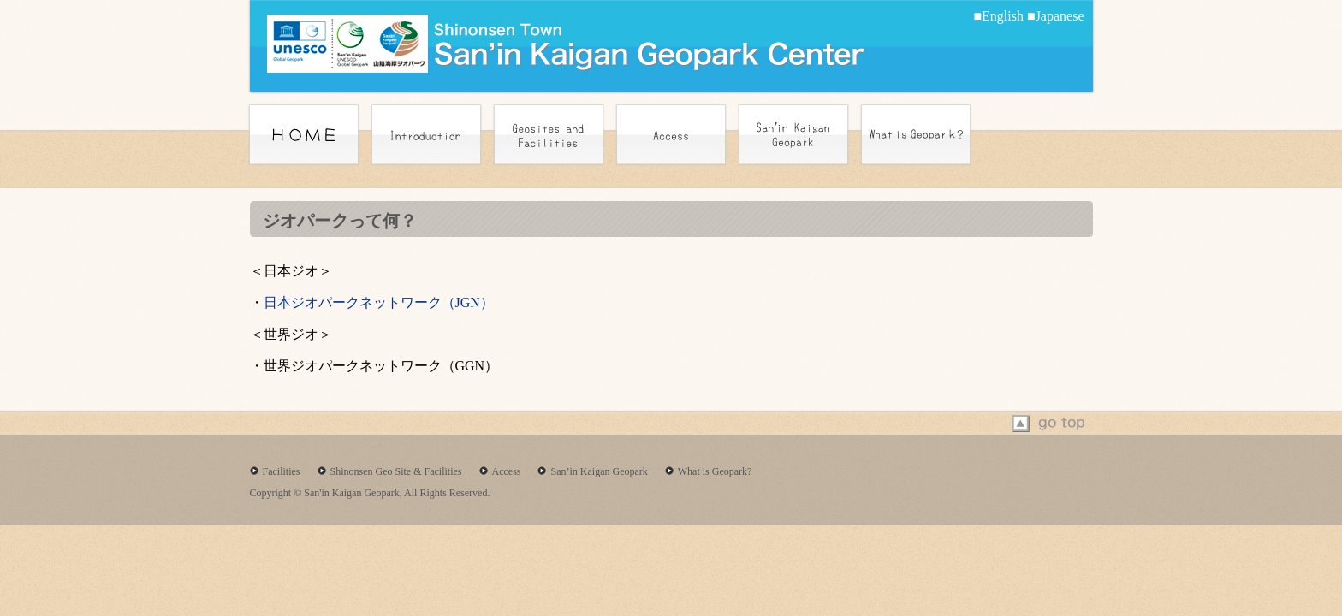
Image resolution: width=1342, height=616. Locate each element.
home (304, 134)
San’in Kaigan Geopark (598, 471)
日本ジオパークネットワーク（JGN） (379, 302)
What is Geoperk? (916, 134)
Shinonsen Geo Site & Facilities (396, 471)
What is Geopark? (715, 471)
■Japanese (1055, 16)
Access (671, 134)
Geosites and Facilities (549, 134)
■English (998, 16)
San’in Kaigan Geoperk (793, 134)
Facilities (281, 471)
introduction (426, 134)
